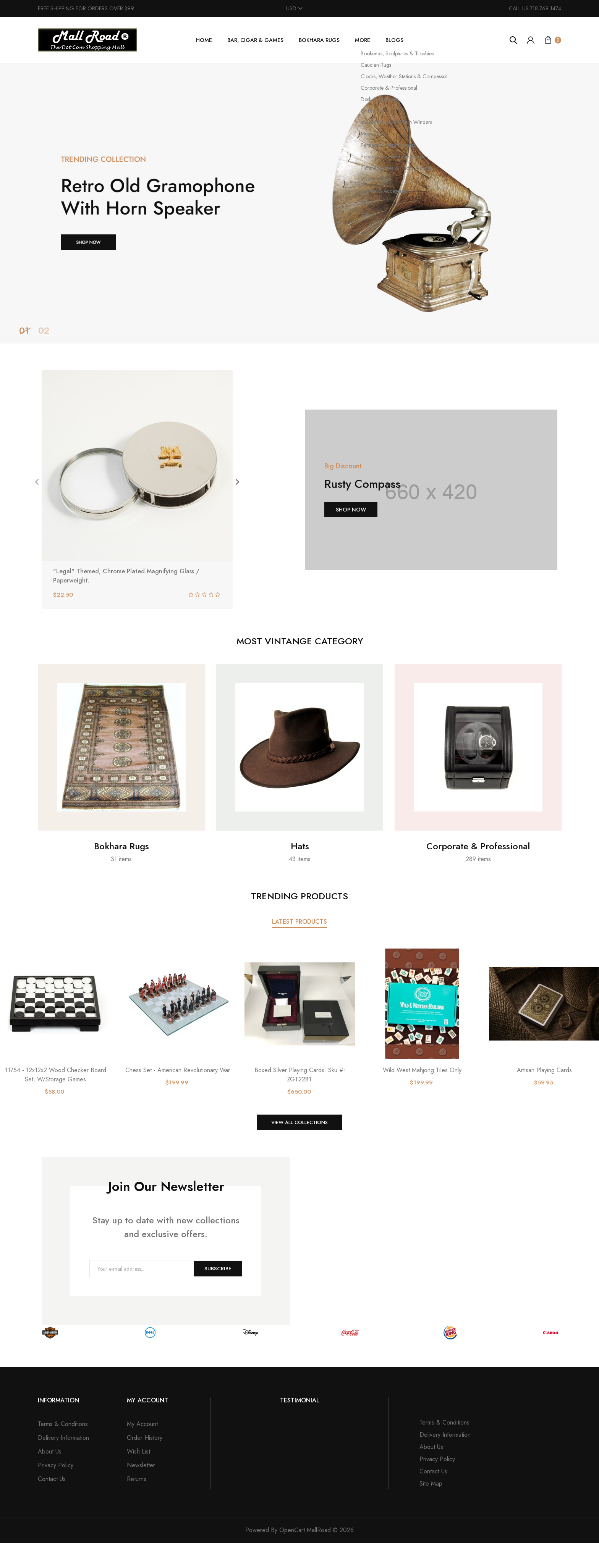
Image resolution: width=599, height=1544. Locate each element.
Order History (144, 1438)
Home (204, 40)
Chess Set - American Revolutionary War (177, 1070)
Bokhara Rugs (319, 40)
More (362, 40)
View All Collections (299, 1123)
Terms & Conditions (63, 1425)
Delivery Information (63, 1438)
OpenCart (292, 1531)
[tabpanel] (299, 203)
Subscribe (216, 1270)
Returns (136, 1480)
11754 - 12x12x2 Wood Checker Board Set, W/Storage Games (55, 1075)
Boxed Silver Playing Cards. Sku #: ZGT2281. (299, 1075)
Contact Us (52, 1480)
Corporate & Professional (478, 846)
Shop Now (351, 509)
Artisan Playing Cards (544, 1070)
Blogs (394, 40)
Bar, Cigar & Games (255, 40)
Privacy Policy (55, 1466)
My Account (142, 1425)
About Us (50, 1452)
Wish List (138, 1452)
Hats (300, 846)
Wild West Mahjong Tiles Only (422, 1070)
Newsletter (141, 1466)
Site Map (430, 1484)
